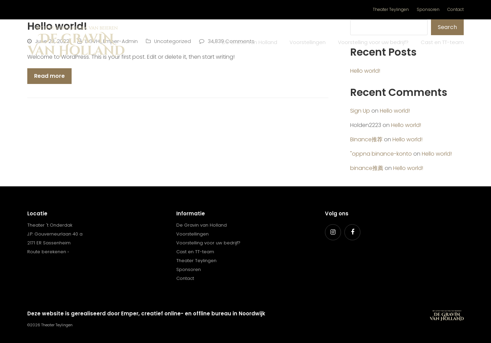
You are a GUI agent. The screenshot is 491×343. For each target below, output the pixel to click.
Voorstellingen (192, 234)
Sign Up (360, 111)
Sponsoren (188, 269)
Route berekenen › (48, 251)
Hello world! (365, 71)
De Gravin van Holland (201, 225)
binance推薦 (366, 168)
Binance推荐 (366, 139)
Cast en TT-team (195, 251)
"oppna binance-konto (381, 154)
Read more (49, 76)
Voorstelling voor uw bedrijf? (208, 243)
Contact (185, 278)
